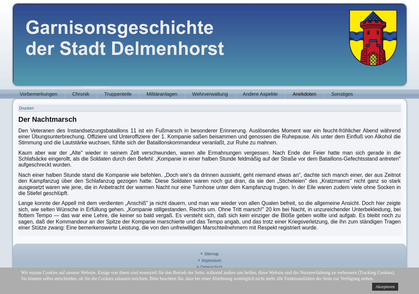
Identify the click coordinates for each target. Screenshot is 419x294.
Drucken (26, 108)
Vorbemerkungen (38, 94)
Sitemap (211, 254)
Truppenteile (118, 94)
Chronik (81, 94)
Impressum (211, 260)
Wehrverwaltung (210, 94)
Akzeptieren (385, 286)
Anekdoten (305, 94)
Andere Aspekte (260, 94)
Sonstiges (342, 94)
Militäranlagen (162, 94)
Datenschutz (212, 267)
